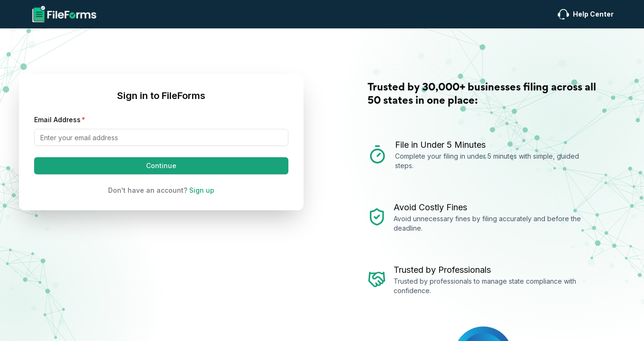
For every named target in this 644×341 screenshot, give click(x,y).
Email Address (57, 120)
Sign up (201, 190)
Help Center (586, 14)
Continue (161, 166)
